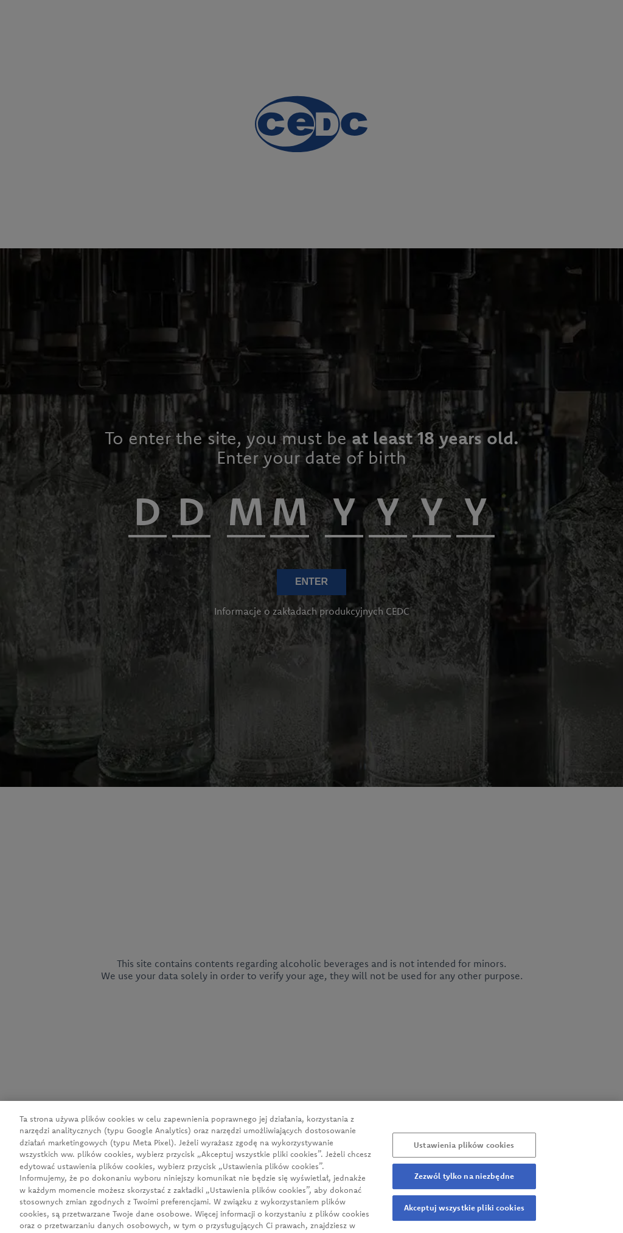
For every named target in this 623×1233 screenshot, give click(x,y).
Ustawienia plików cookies (464, 1154)
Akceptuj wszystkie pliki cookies (464, 1216)
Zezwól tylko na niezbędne (464, 1185)
